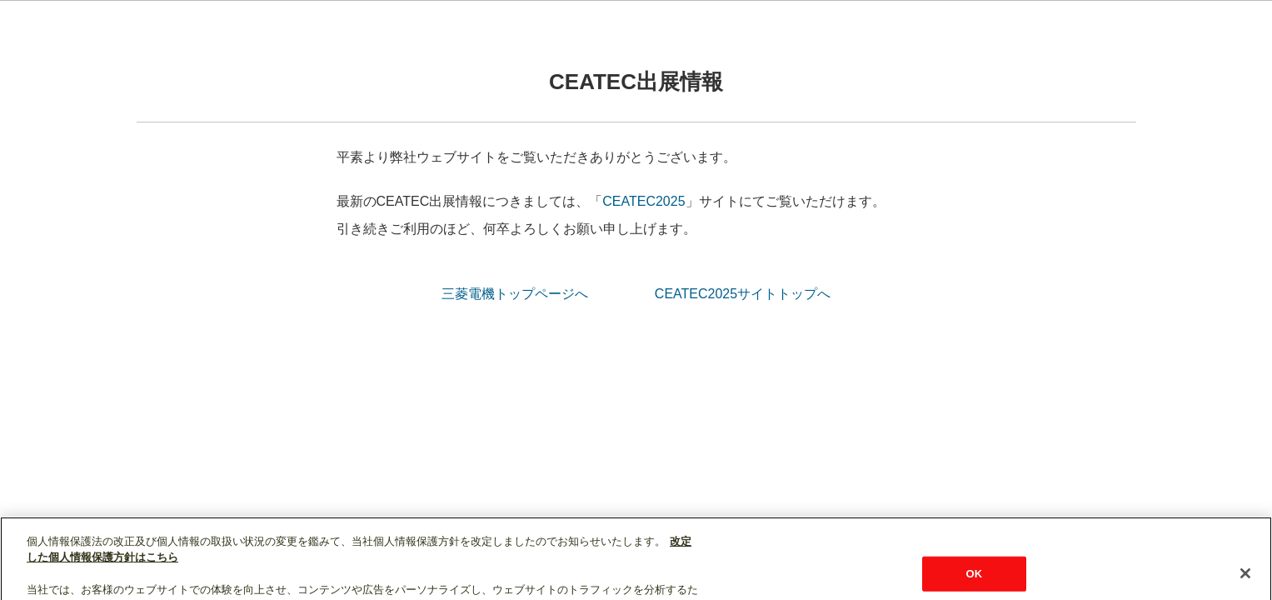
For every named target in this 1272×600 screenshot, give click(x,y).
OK (973, 582)
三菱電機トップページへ (514, 294)
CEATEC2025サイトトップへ (743, 294)
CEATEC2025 (643, 201)
